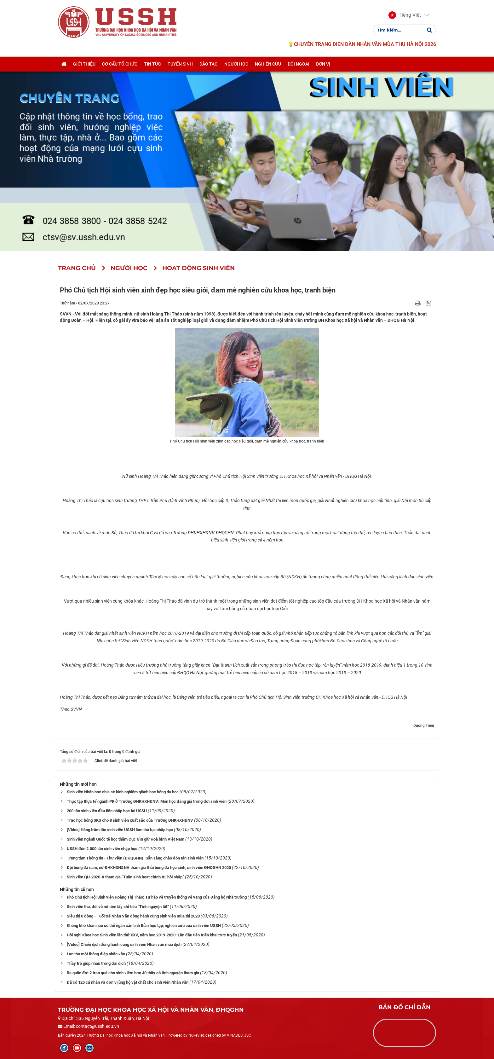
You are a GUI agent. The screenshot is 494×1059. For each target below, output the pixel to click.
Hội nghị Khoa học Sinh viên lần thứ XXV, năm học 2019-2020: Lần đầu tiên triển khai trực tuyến (152, 935)
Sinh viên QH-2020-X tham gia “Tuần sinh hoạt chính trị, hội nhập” (125, 877)
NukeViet (196, 1035)
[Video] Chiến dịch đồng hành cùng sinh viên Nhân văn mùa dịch (124, 944)
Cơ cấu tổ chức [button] (119, 64)
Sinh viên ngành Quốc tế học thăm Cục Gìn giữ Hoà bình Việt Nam (125, 839)
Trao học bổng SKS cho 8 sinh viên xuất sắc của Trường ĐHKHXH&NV (130, 820)
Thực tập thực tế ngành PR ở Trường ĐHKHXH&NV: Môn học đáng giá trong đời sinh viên (147, 801)
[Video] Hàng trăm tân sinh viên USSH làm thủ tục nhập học (120, 829)
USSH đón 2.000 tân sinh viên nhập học (102, 848)
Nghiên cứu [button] (268, 64)
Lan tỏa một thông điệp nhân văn (96, 954)
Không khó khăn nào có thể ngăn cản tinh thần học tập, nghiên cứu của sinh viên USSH (144, 925)
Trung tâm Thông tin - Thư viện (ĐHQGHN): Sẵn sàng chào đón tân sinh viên (135, 858)
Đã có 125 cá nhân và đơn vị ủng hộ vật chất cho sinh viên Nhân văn (127, 982)
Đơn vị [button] (323, 64)
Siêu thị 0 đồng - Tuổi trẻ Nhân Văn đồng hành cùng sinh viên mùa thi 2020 (133, 916)
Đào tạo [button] (208, 64)
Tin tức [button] (152, 64)
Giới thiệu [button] (84, 64)
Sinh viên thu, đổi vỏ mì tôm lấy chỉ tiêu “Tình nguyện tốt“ (118, 906)
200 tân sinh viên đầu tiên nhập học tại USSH (107, 810)
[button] (404, 15)
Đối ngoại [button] (298, 64)
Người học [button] (236, 64)
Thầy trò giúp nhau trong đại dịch (96, 963)
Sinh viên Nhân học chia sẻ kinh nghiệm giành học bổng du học (123, 792)
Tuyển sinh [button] (180, 64)
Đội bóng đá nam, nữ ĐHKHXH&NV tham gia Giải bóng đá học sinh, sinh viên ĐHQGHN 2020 (149, 867)
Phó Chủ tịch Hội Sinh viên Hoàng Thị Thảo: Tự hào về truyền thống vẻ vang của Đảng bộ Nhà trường (157, 897)
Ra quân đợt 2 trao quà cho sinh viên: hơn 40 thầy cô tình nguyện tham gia (133, 972)
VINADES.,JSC (239, 1035)
